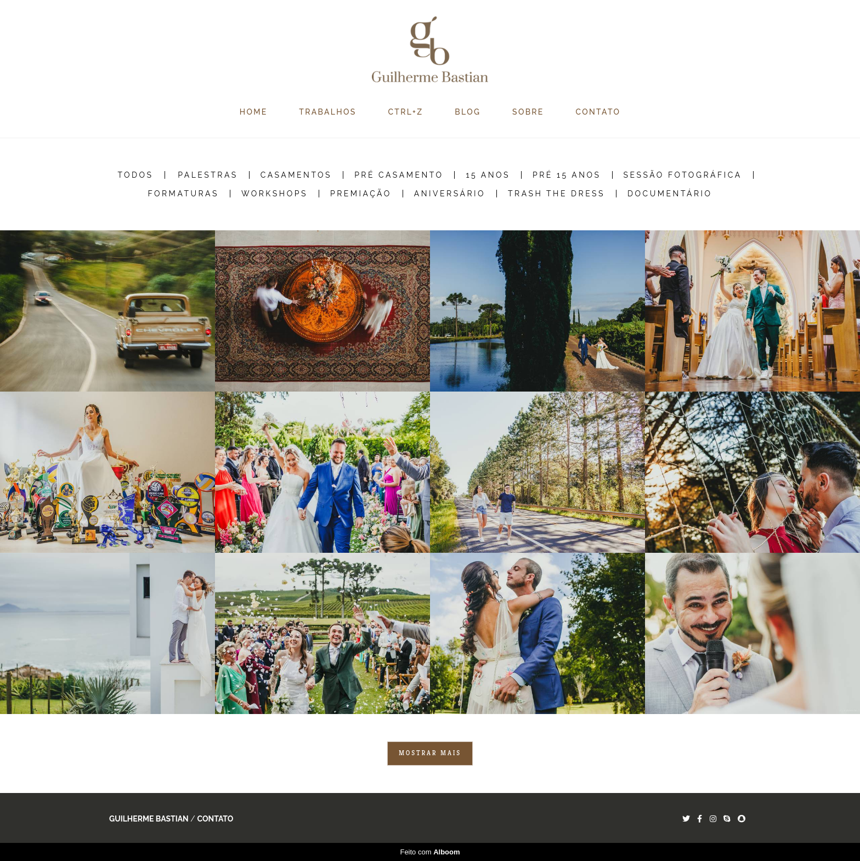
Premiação (361, 193)
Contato (215, 819)
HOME (254, 111)
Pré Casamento (398, 175)
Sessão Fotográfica (683, 175)
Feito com (430, 852)
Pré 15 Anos (567, 175)
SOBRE (528, 111)
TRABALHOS (327, 111)
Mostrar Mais (430, 753)
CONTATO (598, 111)
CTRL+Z (405, 111)
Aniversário (449, 193)
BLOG (467, 111)
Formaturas (183, 193)
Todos (135, 175)
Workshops (274, 193)
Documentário (669, 193)
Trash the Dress (556, 193)
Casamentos (296, 175)
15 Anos (488, 175)
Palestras (208, 175)
